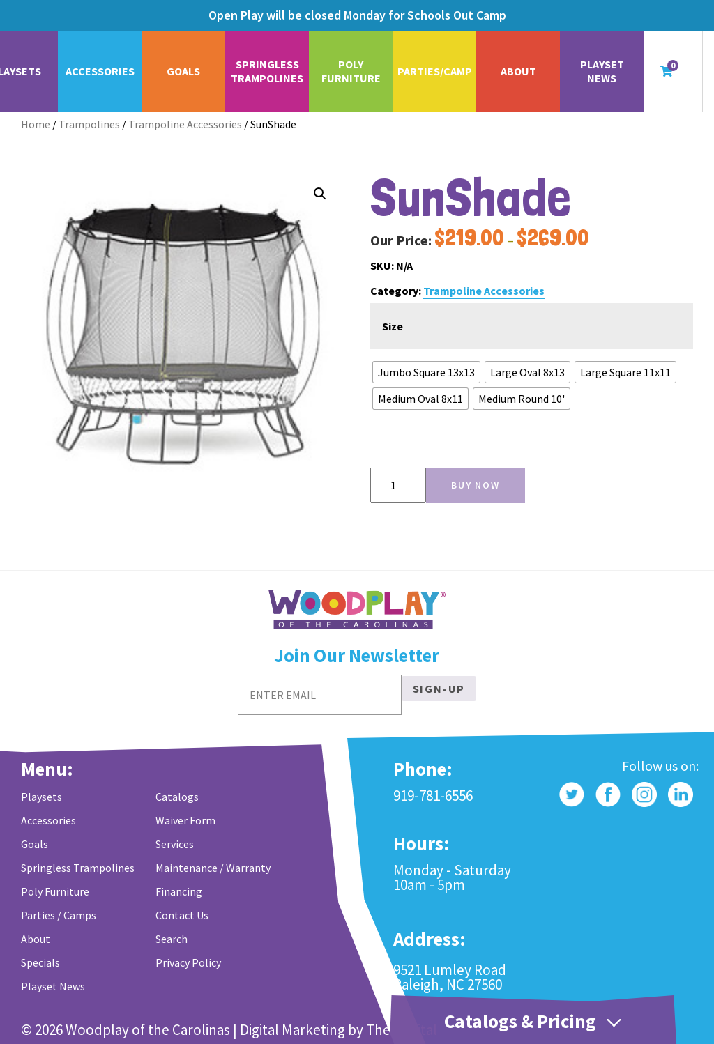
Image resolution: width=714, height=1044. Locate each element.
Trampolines (89, 124)
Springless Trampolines (267, 71)
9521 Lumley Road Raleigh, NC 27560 (449, 977)
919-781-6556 (433, 795)
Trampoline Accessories (185, 124)
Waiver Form (185, 820)
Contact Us (181, 915)
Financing (178, 891)
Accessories (100, 71)
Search (171, 939)
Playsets (41, 797)
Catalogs (177, 797)
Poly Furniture (351, 71)
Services (174, 844)
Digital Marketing (292, 1029)
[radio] (426, 372)
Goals (183, 71)
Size (392, 326)
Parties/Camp (434, 71)
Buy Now (475, 485)
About (518, 71)
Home (35, 124)
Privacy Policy (188, 962)
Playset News (602, 71)
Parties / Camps (58, 915)
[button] (320, 193)
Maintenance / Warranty (213, 868)
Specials (40, 962)
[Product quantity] (398, 485)
